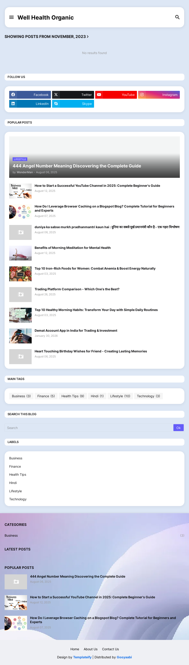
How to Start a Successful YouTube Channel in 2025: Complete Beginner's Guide (97, 185)
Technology (148, 396)
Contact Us (110, 649)
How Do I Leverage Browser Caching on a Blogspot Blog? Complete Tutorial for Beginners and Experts (104, 208)
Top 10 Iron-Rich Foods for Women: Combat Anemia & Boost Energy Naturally (95, 268)
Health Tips (72, 396)
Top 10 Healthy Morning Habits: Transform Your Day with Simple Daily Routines (96, 310)
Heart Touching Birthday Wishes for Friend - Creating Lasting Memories (91, 351)
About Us (90, 649)
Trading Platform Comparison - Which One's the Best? (77, 289)
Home (74, 649)
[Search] (89, 427)
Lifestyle (120, 396)
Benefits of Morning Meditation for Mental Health (73, 248)
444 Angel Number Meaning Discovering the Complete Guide (77, 576)
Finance (46, 396)
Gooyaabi (124, 657)
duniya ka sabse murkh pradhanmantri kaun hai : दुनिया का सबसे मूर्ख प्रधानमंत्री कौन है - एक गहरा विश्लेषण (107, 227)
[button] (11, 17)
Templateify (82, 657)
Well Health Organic (45, 17)
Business (21, 396)
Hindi (97, 396)
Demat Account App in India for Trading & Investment (76, 330)
